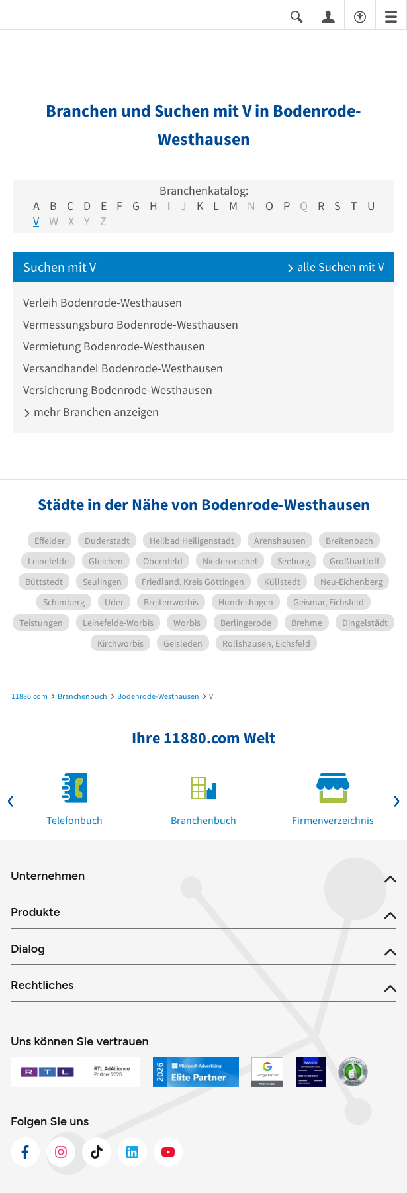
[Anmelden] (328, 15)
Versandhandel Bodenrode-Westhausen (123, 368)
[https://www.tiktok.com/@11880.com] (96, 1152)
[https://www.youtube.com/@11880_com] (168, 1152)
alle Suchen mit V (335, 266)
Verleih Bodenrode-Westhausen (102, 302)
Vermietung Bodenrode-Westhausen (114, 346)
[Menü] (391, 15)
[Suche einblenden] (296, 15)
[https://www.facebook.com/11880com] (25, 1152)
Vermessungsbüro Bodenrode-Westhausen (130, 324)
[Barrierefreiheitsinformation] (360, 15)
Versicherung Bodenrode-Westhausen (117, 389)
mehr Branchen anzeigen (91, 411)
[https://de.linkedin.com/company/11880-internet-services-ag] (132, 1152)
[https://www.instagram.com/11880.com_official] (60, 1152)
